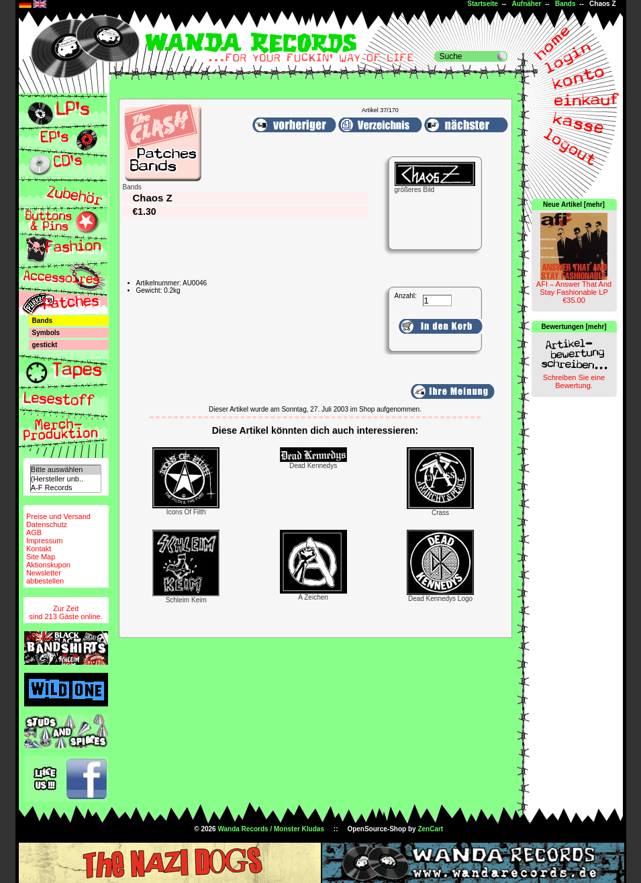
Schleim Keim (186, 600)
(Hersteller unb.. (66, 479)
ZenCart (430, 829)
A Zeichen (313, 597)
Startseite (482, 3)
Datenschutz (46, 524)
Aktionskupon (48, 565)
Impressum (44, 541)
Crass (440, 512)
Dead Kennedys (313, 465)
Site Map (40, 557)
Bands (565, 3)
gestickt (45, 344)
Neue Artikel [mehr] (574, 204)
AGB (34, 532)
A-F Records (66, 487)
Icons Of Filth (186, 512)
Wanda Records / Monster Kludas (270, 829)
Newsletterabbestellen (45, 577)
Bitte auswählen (66, 469)
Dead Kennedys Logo (440, 598)
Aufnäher (526, 3)
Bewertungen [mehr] (573, 326)
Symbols (46, 332)
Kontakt (38, 549)
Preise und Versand (58, 516)
